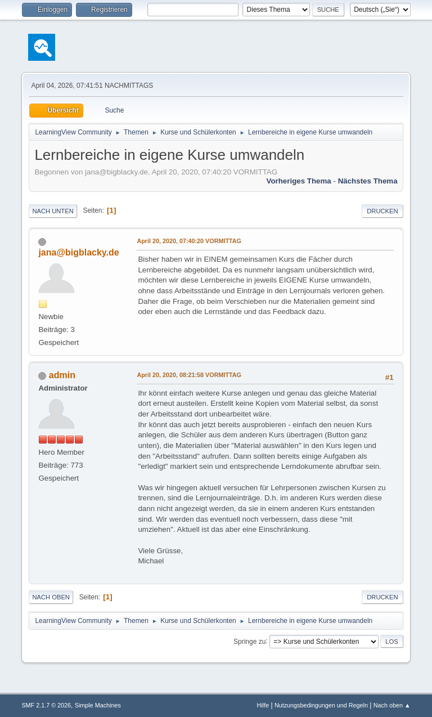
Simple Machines (98, 705)
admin (62, 375)
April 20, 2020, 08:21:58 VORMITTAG (189, 374)
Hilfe (263, 705)
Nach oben (51, 597)
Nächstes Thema (368, 181)
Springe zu (249, 641)
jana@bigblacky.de (78, 252)
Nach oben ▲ (392, 705)
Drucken (382, 211)
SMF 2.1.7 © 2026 (46, 705)
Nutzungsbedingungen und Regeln (321, 705)
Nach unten (52, 211)
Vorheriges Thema (298, 181)
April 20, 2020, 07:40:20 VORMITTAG (189, 240)
